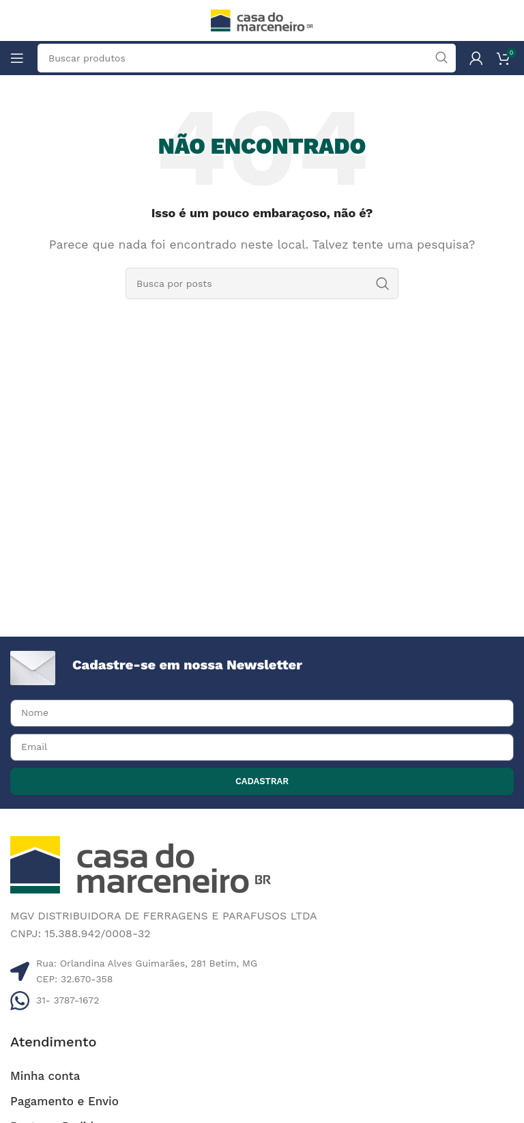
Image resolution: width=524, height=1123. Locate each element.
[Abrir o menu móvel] (17, 58)
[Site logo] (262, 19)
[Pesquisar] (262, 283)
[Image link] (140, 863)
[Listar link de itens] (262, 1000)
